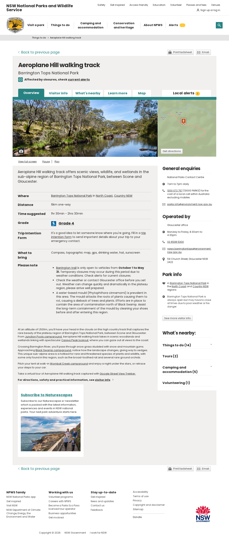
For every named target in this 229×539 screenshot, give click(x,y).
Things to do (39, 37)
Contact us (98, 505)
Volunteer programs (61, 497)
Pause (46, 161)
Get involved (56, 517)
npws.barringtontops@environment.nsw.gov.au (189, 250)
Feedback (97, 510)
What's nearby (87, 93)
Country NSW (123, 196)
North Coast (104, 196)
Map (142, 93)
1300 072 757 (175, 190)
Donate (137, 517)
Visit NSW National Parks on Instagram (18, 532)
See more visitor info (177, 318)
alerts (186, 93)
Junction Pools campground (43, 337)
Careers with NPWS (60, 501)
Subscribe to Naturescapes (46, 394)
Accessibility (140, 492)
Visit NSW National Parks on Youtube (27, 532)
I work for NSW (98, 532)
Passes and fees (196, 5)
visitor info (102, 380)
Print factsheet (182, 52)
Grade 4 (66, 223)
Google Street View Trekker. (118, 374)
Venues (215, 5)
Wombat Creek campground (69, 364)
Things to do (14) (176, 345)
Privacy (137, 500)
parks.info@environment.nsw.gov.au (189, 204)
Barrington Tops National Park (71, 196)
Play (57, 161)
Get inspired (117, 5)
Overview (31, 93)
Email (205, 52)
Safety (101, 5)
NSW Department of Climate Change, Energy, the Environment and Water (23, 513)
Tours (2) (170, 356)
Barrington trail (66, 268)
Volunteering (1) (176, 383)
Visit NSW (12, 505)
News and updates (102, 501)
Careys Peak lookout (74, 340)
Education (159, 5)
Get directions (172, 151)
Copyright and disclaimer (149, 505)
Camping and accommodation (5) (180, 369)
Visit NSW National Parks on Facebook (10, 532)
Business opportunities (62, 513)
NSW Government (75, 532)
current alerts (79, 80)
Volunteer (176, 5)
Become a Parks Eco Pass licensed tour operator (64, 507)
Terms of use (140, 496)
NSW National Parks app (21, 497)
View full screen (27, 161)
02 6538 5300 (175, 242)
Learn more (117, 93)
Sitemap (138, 509)
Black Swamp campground (53, 350)
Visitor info (58, 93)
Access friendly (138, 5)
